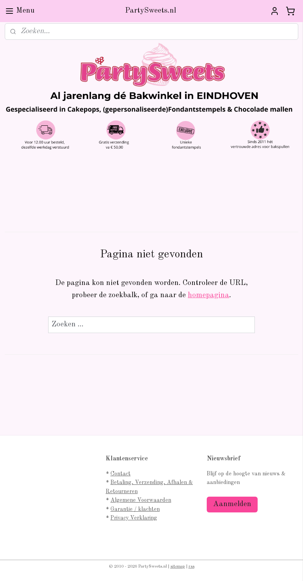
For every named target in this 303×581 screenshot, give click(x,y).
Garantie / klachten (135, 509)
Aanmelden (232, 504)
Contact (120, 474)
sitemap (177, 566)
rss (192, 566)
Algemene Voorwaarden (140, 500)
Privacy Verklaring (133, 518)
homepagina (208, 295)
